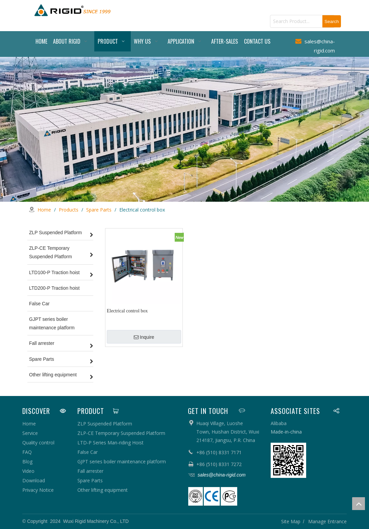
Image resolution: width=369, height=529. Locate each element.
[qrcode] (288, 460)
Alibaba (279, 423)
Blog (27, 461)
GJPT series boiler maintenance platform (121, 461)
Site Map (290, 521)
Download (33, 480)
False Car (87, 452)
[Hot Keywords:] (331, 21)
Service (30, 433)
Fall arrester (90, 471)
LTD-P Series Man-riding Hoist (110, 442)
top (358, 503)
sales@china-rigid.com (221, 475)
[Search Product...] (296, 21)
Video (28, 471)
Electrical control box (127, 310)
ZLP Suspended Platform (104, 423)
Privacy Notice (38, 490)
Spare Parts (90, 480)
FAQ (27, 452)
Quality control (38, 442)
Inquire (144, 337)
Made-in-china (286, 431)
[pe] (213, 496)
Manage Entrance (327, 521)
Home (29, 423)
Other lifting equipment (102, 490)
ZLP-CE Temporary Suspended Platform (121, 433)
